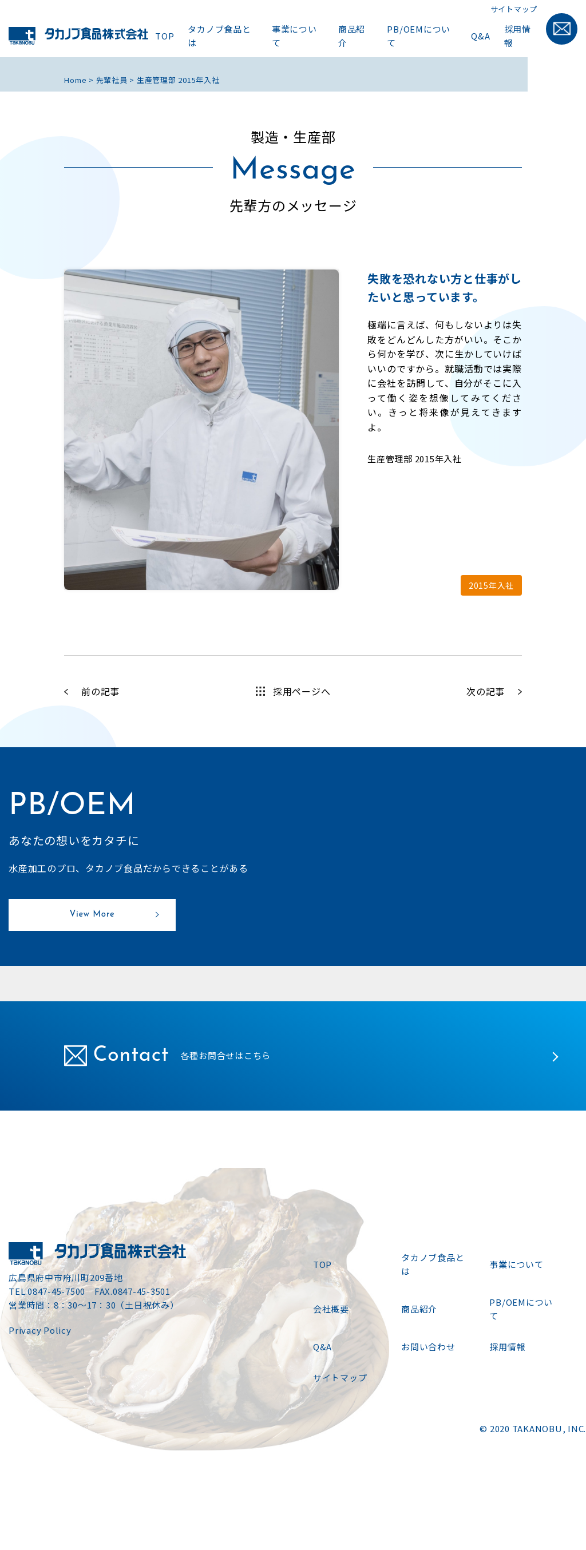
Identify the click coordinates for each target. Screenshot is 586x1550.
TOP (164, 36)
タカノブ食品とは (219, 36)
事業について (294, 36)
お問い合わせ (428, 1347)
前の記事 (100, 691)
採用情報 (517, 36)
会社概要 (331, 1309)
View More (92, 914)
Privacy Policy (40, 1330)
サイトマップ (514, 8)
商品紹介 (351, 36)
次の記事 (485, 691)
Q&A (480, 36)
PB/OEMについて (418, 36)
